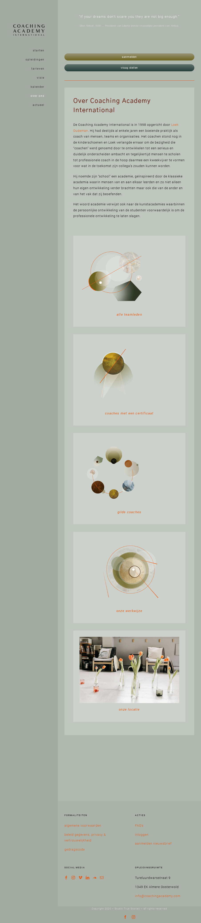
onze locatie (129, 709)
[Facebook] (66, 877)
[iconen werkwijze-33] (113, 342)
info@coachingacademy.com (157, 896)
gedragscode (74, 849)
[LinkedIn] (88, 877)
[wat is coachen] (113, 243)
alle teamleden (129, 315)
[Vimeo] (80, 877)
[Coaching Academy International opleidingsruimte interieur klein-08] (129, 638)
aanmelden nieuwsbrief (153, 843)
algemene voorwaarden (82, 825)
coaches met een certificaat (129, 413)
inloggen (142, 834)
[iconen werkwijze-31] (113, 441)
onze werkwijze (129, 611)
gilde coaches (129, 512)
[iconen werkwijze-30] (129, 539)
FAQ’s (139, 825)
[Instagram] (73, 877)
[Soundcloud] (95, 877)
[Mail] (102, 877)
